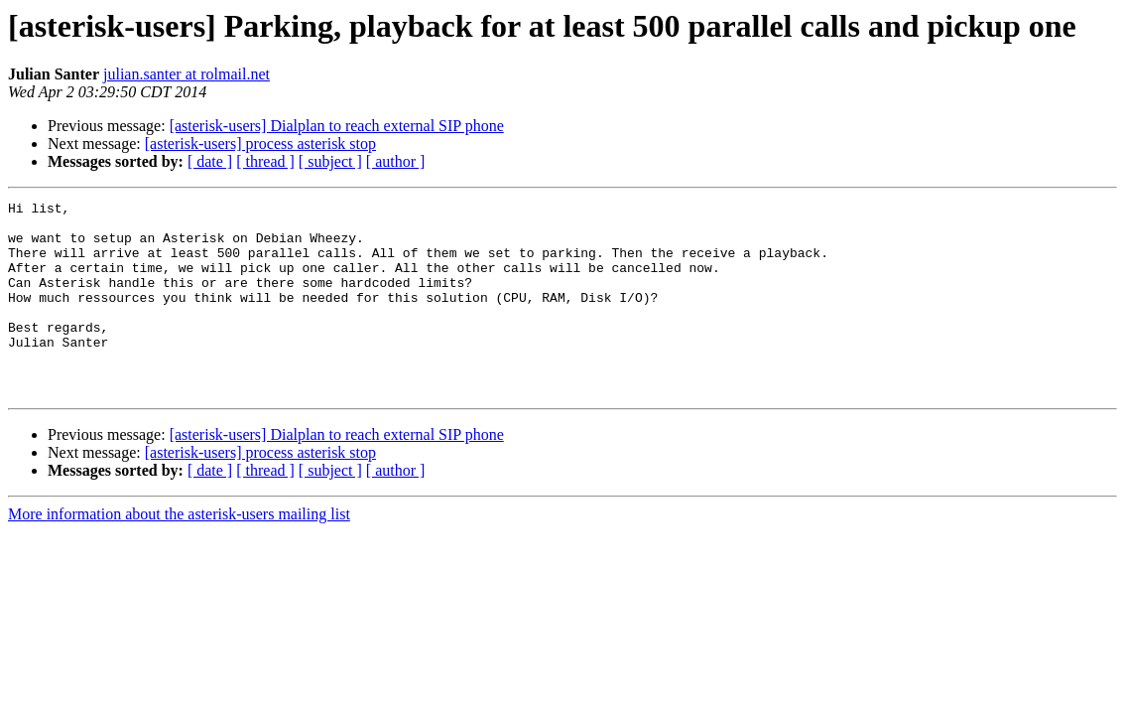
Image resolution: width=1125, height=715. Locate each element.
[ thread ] (265, 161)
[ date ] (210, 161)
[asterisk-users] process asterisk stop (260, 143)
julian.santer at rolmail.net (186, 74)
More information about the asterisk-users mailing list (179, 552)
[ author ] (396, 161)
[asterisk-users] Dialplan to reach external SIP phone (337, 125)
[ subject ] (330, 161)
